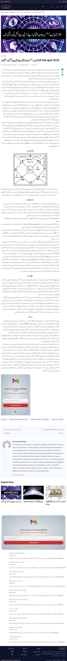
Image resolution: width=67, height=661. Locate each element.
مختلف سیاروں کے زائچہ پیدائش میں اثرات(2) (16, 573)
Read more (61, 559)
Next (60, 434)
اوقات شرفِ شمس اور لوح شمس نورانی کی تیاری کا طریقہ (17, 591)
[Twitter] (62, 72)
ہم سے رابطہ (38, 655)
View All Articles (17, 475)
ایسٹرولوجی (48, 7)
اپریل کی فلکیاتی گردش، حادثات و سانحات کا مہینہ (33, 502)
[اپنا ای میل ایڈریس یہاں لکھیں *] (15, 400)
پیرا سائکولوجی (11, 650)
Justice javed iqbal (57, 420)
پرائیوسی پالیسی (10, 409)
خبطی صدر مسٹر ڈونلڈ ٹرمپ (13, 610)
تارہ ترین (53, 7)
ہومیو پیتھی (43, 7)
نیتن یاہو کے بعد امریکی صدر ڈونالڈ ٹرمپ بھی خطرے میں (18, 600)
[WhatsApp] (59, 1)
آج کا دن (58, 7)
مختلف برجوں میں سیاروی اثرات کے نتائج (15, 582)
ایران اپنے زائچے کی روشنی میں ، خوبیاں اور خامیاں (17, 554)
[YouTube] (65, 1)
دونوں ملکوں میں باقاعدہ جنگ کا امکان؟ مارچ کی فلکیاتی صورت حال (50, 430)
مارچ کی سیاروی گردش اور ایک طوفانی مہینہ (16, 628)
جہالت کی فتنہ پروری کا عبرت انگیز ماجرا (15, 638)
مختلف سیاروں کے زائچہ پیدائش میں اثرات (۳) (16, 563)
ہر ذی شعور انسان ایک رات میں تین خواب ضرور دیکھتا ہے (15, 430)
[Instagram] (63, 1)
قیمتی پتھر (12, 653)
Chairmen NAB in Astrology (39, 420)
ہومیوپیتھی (25, 653)
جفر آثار (12, 655)
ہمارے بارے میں (36, 653)
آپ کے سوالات (24, 655)
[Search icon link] (65, 7)
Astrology (3, 56)
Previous (8, 434)
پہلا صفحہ (61, 7)
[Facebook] (61, 1)
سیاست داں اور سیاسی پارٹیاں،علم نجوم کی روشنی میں (11, 502)
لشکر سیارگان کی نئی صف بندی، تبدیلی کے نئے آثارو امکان (18, 619)
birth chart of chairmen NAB (18, 420)
